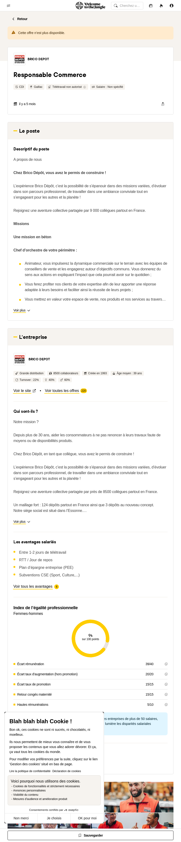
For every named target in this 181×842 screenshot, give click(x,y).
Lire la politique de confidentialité (29, 771)
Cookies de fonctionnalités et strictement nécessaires (46, 786)
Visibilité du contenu (25, 794)
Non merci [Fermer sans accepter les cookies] (21, 818)
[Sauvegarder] (90, 835)
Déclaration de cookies (66, 771)
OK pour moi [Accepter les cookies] (87, 818)
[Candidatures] (151, 5)
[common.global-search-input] (127, 5)
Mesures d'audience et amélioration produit (40, 799)
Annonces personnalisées (29, 790)
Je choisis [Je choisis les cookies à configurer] (54, 818)
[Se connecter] (171, 5)
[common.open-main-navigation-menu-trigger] (8, 5)
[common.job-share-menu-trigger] (163, 104)
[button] (19, 59)
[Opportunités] (161, 5)
